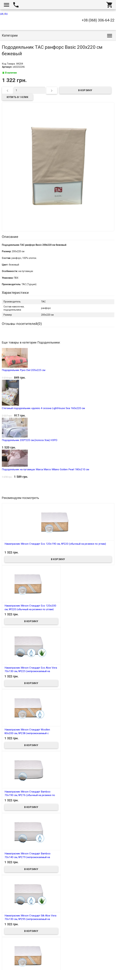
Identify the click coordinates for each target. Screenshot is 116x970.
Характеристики (15, 293)
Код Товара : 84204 (12, 63)
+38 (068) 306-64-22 (98, 20)
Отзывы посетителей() (22, 324)
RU (6, 14)
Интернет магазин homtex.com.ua (22, 963)
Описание (10, 237)
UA (1, 14)
